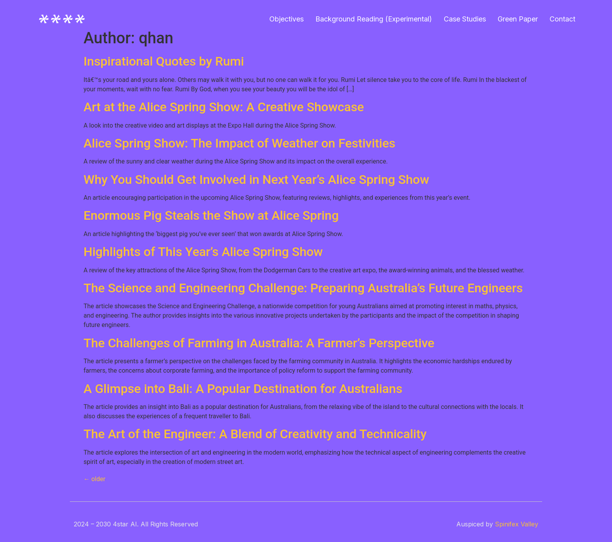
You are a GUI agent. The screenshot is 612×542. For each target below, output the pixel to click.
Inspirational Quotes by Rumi (164, 61)
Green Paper (518, 19)
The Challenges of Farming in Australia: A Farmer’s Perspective (259, 343)
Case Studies (465, 19)
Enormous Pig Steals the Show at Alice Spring (211, 215)
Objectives (286, 19)
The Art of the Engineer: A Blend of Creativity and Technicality (255, 433)
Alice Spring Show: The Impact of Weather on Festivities (239, 143)
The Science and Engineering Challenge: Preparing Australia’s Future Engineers (303, 288)
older (94, 479)
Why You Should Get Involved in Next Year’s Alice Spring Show (256, 179)
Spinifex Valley (516, 524)
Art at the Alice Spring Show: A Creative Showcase (224, 107)
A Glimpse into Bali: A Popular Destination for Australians (243, 388)
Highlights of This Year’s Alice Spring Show (203, 251)
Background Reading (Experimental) (373, 19)
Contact (562, 19)
